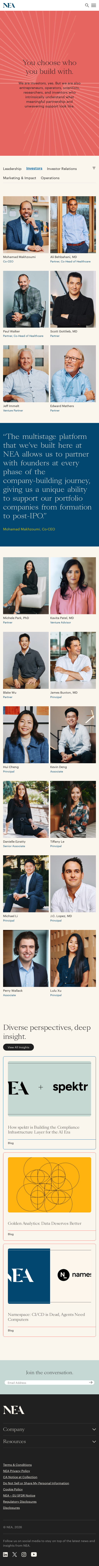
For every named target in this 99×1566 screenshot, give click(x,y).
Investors (34, 168)
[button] (93, 5)
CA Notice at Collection (20, 1477)
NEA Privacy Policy (16, 1470)
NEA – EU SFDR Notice (19, 1495)
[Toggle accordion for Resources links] (49, 1442)
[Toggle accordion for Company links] (49, 1429)
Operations (50, 177)
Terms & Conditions (17, 1464)
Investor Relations (62, 168)
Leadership (12, 168)
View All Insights (18, 1047)
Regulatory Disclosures (20, 1501)
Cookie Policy (13, 1489)
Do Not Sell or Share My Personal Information (36, 1483)
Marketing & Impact (19, 177)
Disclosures (11, 1507)
